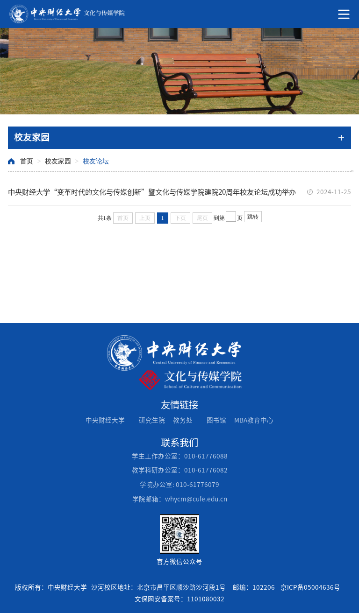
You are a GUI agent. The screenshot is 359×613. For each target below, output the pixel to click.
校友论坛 (96, 161)
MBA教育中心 (253, 420)
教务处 (183, 420)
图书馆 (216, 420)
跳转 (252, 216)
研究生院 (152, 420)
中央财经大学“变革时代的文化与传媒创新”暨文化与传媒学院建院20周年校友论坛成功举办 (152, 192)
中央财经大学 (105, 420)
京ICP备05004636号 (310, 587)
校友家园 (58, 161)
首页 (26, 161)
